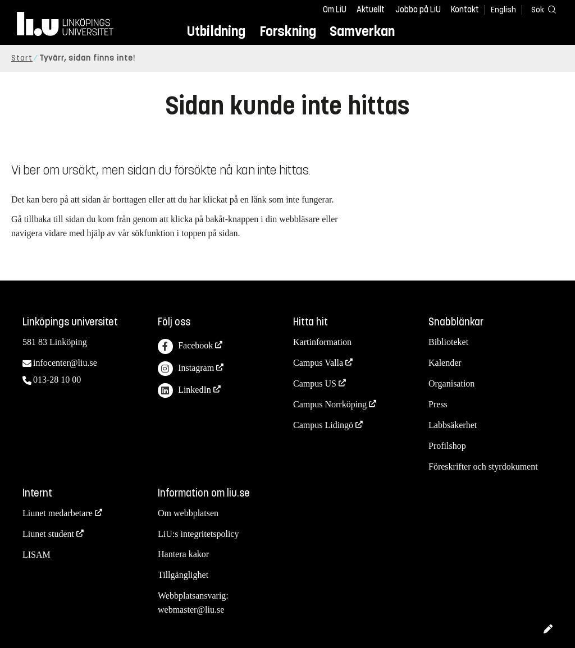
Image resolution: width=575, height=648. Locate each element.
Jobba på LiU (418, 9)
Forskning (287, 31)
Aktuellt (371, 9)
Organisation (451, 383)
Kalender (445, 362)
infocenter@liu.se (65, 362)
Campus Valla (318, 362)
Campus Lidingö (323, 425)
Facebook (185, 346)
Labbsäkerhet (452, 425)
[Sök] (541, 9)
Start (22, 58)
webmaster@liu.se (191, 609)
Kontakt (465, 9)
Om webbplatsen (188, 513)
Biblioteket (448, 342)
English (503, 10)
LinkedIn (184, 390)
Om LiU (334, 9)
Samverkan (362, 31)
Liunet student (48, 534)
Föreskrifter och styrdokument (483, 466)
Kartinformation (322, 342)
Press (438, 404)
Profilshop (447, 446)
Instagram (186, 368)
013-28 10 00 (57, 379)
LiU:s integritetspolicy (198, 534)
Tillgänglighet (183, 575)
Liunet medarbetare (57, 513)
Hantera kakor (183, 554)
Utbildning (216, 31)
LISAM (36, 554)
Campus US (314, 383)
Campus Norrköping (330, 404)
